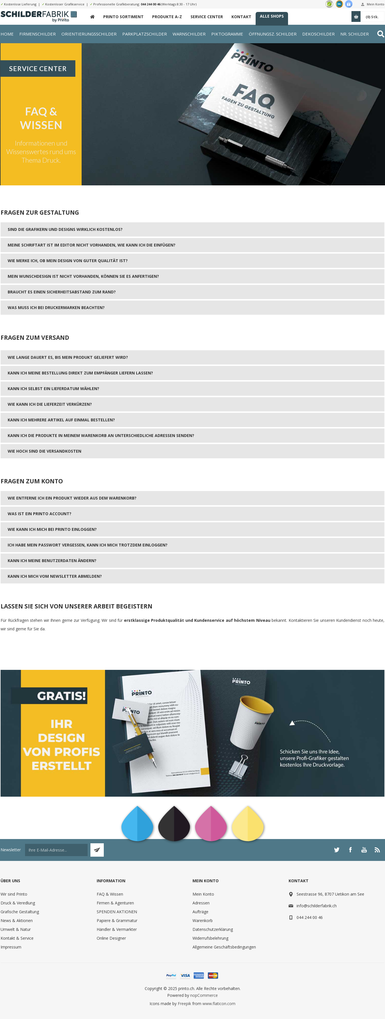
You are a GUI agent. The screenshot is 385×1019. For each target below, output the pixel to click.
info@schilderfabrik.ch (317, 905)
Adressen (201, 903)
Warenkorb (202, 920)
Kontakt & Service (17, 938)
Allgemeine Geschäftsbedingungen (224, 947)
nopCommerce (204, 995)
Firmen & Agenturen (115, 903)
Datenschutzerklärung (212, 929)
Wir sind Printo (14, 894)
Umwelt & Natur (16, 929)
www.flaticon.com (218, 1003)
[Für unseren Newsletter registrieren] (56, 850)
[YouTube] (364, 849)
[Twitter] (336, 849)
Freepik (184, 1003)
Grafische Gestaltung (20, 911)
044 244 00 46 (150, 4)
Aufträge (200, 911)
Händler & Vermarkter (117, 929)
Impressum (11, 947)
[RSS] (377, 849)
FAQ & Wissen (110, 894)
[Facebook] (350, 849)
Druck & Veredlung (18, 903)
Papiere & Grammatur (117, 920)
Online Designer (111, 938)
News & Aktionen (17, 920)
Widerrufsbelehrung (210, 938)
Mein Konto (375, 4)
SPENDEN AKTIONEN (117, 911)
